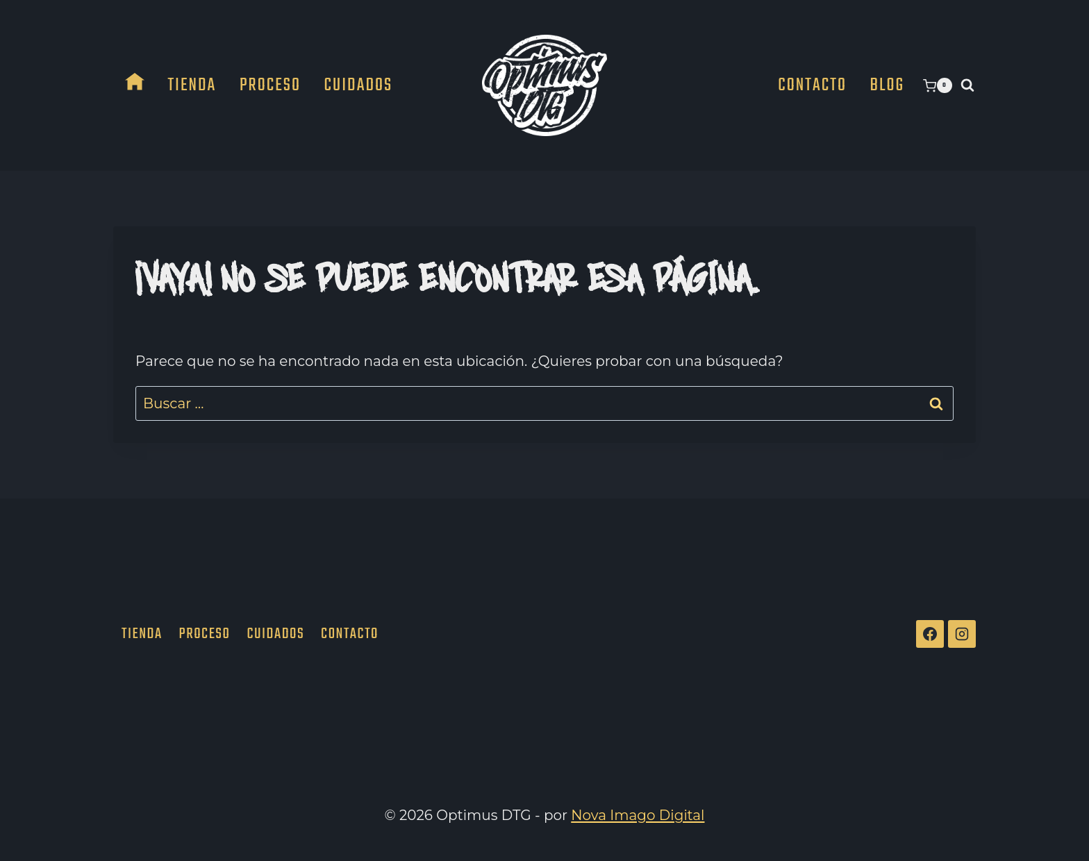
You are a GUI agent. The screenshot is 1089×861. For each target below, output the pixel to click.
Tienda (191, 85)
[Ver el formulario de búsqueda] (967, 85)
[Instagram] (962, 634)
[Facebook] (930, 634)
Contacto (812, 85)
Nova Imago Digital (637, 815)
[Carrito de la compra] (937, 85)
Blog (887, 85)
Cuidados (358, 85)
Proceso (270, 85)
